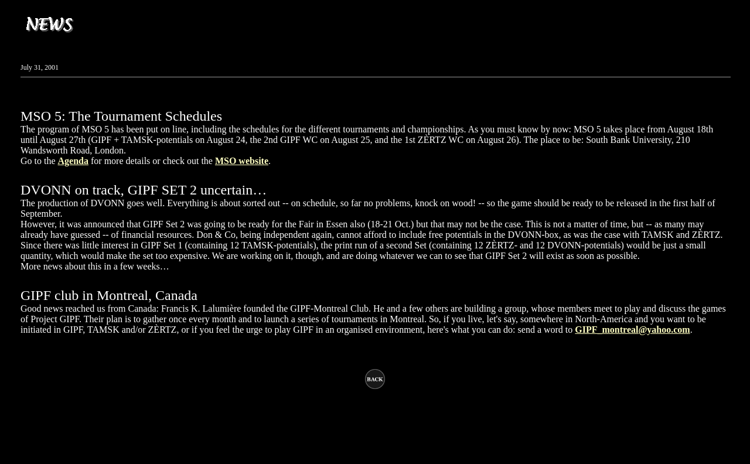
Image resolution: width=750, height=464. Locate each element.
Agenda (73, 161)
